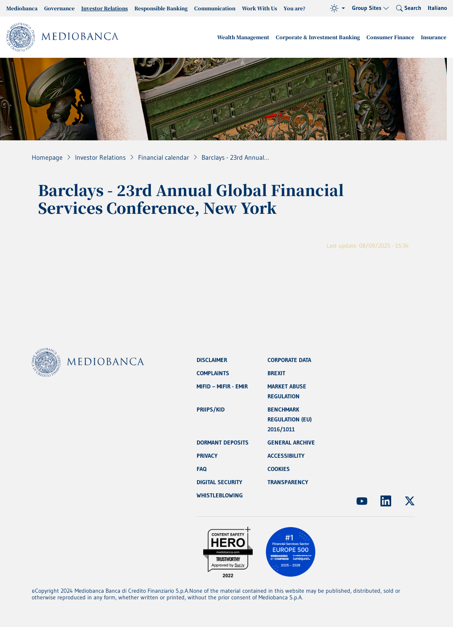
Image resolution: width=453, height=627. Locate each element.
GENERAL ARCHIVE (291, 442)
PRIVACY (207, 455)
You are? (294, 8)
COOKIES (279, 469)
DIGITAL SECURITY (219, 482)
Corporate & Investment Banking (318, 36)
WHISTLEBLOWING (220, 495)
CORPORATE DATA (289, 360)
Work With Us (259, 8)
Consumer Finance (390, 36)
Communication (214, 8)
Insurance (433, 36)
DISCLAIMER (212, 360)
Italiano (437, 8)
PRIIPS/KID (211, 409)
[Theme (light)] (337, 8)
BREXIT (276, 373)
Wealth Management (243, 36)
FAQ (202, 469)
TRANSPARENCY (288, 482)
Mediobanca (22, 8)
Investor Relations (104, 8)
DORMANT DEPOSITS (223, 442)
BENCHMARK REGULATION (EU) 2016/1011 (290, 419)
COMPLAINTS (213, 373)
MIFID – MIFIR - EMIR (222, 386)
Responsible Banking (161, 8)
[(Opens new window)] (362, 501)
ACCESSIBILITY (286, 455)
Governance (59, 8)
